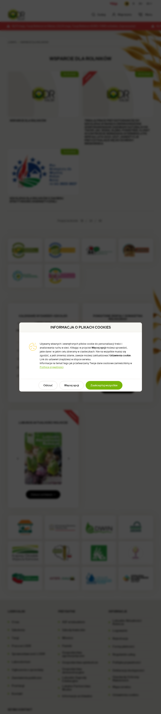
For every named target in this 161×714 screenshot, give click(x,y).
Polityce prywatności (51, 367)
